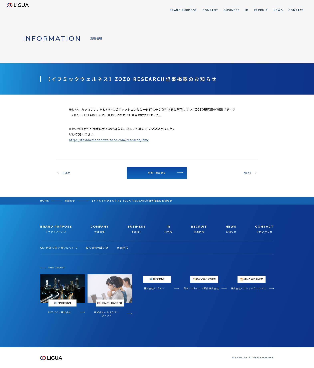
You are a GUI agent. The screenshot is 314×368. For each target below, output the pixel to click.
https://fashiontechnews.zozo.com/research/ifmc (109, 140)
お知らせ (70, 200)
